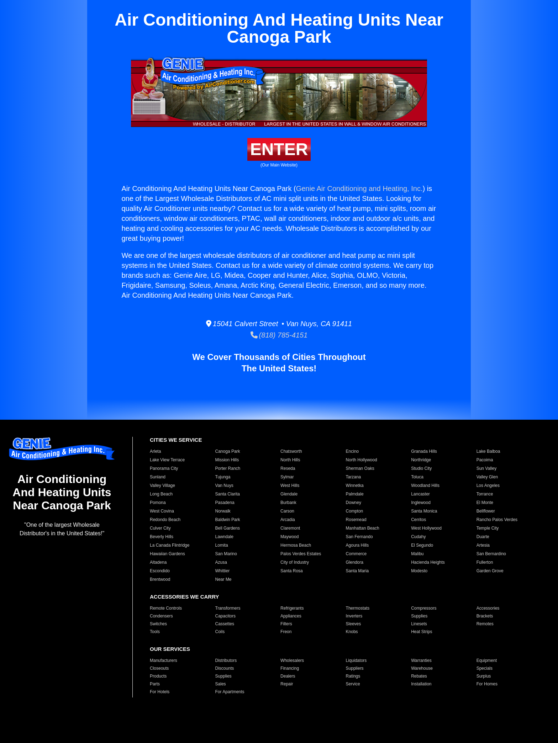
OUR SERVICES (170, 649)
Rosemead (356, 519)
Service (353, 683)
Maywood (289, 536)
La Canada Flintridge (169, 545)
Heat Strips (421, 631)
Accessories (488, 608)
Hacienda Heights (428, 562)
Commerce (356, 553)
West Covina (162, 511)
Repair (286, 683)
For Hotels (159, 691)
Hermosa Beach (295, 545)
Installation (421, 683)
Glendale (289, 494)
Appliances (290, 616)
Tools (155, 631)
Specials (485, 668)
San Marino (226, 553)
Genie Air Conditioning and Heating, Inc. (359, 188)
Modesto (419, 570)
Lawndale (224, 536)
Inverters (354, 616)
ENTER (279, 149)
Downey (353, 502)
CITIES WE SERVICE (176, 440)
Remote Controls (166, 608)
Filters (286, 623)
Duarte (483, 536)
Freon (285, 631)
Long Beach (161, 494)
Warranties (421, 660)
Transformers (228, 608)
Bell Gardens (227, 528)
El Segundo (422, 545)
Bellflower (486, 511)
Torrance (485, 494)
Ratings (353, 676)
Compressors (423, 608)
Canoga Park (227, 451)
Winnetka (355, 485)
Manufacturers (163, 660)
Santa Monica (424, 511)
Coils (220, 631)
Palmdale (355, 494)
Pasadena (225, 502)
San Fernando (359, 536)
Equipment (487, 660)
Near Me (223, 579)
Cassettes (224, 623)
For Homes (487, 683)
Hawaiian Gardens (167, 553)
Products (158, 676)
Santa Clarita (227, 494)
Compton (354, 511)
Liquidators (356, 660)
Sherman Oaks (360, 468)
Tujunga (223, 476)
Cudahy (418, 536)
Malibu (417, 553)
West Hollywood (426, 528)
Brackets (485, 616)
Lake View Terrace (167, 459)
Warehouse (422, 668)
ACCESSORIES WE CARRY (184, 597)
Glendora (354, 562)
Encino (352, 451)
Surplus (484, 676)
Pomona (158, 502)
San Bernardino (491, 553)
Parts (155, 683)
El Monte (485, 502)
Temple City (488, 528)
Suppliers (355, 668)
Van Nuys (224, 485)
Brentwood (160, 579)
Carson (287, 511)
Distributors (226, 660)
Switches (158, 623)
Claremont (290, 528)
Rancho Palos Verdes (497, 519)
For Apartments (229, 691)
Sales (220, 683)
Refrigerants (292, 608)
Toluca (417, 476)
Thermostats (358, 608)
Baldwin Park (227, 519)
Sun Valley (486, 468)
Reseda (287, 468)
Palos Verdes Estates (300, 553)
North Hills (290, 459)
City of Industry (294, 562)
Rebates (419, 676)
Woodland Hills (425, 485)
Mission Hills (227, 459)
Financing (289, 668)
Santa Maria (357, 570)
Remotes (485, 623)
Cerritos (418, 519)
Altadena (158, 562)
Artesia (483, 545)
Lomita (221, 545)
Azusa (221, 562)
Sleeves (353, 623)
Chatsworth (291, 451)
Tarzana (353, 476)
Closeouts (159, 668)
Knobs (352, 631)
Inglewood (421, 502)
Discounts (224, 668)
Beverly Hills (161, 536)
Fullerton (485, 562)
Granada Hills (424, 451)
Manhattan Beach (362, 528)
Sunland (157, 476)
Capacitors (225, 616)
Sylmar (287, 476)
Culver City (160, 528)
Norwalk (223, 511)
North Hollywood (361, 459)
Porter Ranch (228, 468)
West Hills (289, 485)
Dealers (287, 676)
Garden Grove (490, 570)
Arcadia (287, 519)
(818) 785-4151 (279, 335)
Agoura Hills (357, 545)
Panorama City (164, 468)
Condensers (161, 616)
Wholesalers (292, 660)
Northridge (421, 459)
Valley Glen (487, 476)
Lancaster (420, 494)
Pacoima (485, 459)
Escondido (160, 570)
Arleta (155, 451)
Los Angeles (488, 485)
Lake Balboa (488, 451)
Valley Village (162, 485)
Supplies (419, 616)
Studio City (421, 468)
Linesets (419, 623)
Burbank (288, 502)
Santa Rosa (291, 570)
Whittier (222, 570)
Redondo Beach (165, 519)
